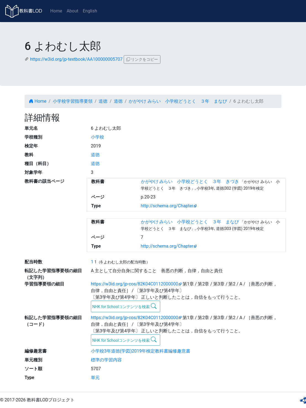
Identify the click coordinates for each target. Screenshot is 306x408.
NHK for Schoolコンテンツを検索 (124, 306)
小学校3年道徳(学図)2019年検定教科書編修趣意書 (140, 351)
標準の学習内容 (106, 359)
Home (56, 11)
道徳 (103, 101)
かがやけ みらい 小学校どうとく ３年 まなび (178, 101)
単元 (95, 377)
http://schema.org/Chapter (167, 205)
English (90, 11)
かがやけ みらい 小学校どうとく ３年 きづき (190, 181)
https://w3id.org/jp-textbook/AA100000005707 (76, 59)
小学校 (97, 137)
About (72, 11)
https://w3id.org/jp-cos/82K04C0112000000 (134, 284)
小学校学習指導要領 (73, 101)
